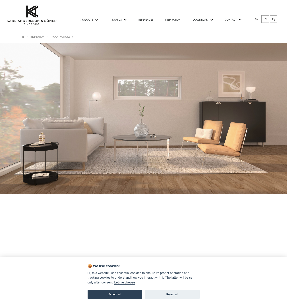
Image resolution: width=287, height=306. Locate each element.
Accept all (114, 294)
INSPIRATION (173, 19)
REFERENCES (145, 19)
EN (265, 19)
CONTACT (231, 19)
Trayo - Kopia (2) (60, 36)
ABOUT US (116, 19)
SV (256, 19)
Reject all (172, 294)
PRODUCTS (86, 19)
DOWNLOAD (200, 19)
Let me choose (124, 282)
